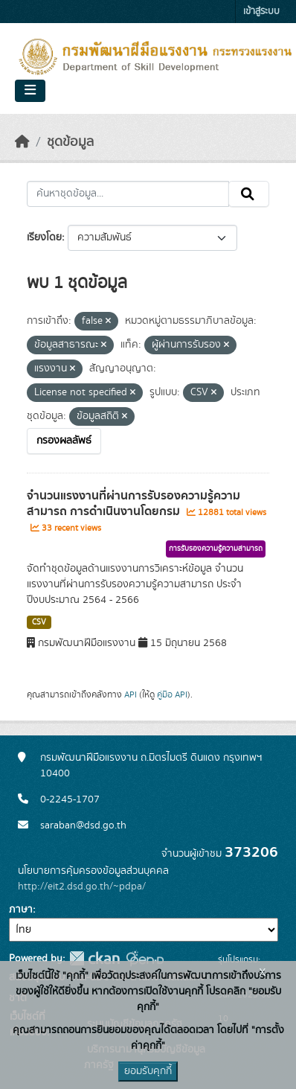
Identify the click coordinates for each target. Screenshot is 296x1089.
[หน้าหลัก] (22, 142)
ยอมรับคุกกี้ (148, 1071)
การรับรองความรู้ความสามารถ (216, 548)
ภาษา (21, 909)
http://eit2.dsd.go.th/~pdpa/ (82, 886)
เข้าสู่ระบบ (261, 11)
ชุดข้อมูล (70, 142)
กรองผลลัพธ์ (63, 440)
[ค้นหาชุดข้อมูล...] (128, 194)
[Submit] (248, 194)
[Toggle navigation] (30, 91)
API (130, 694)
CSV (39, 622)
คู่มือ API (172, 694)
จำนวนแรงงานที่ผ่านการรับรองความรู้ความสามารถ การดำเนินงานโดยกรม (133, 503)
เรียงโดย (44, 237)
